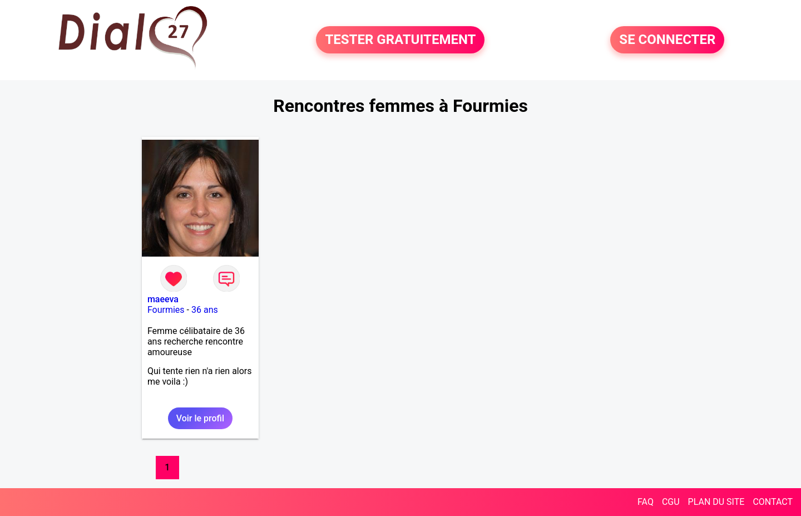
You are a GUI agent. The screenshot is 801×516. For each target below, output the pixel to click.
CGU (671, 502)
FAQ (645, 502)
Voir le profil (200, 418)
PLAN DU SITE (716, 502)
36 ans (204, 309)
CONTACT (773, 502)
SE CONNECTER (667, 40)
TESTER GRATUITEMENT (400, 40)
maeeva (163, 299)
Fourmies (166, 309)
